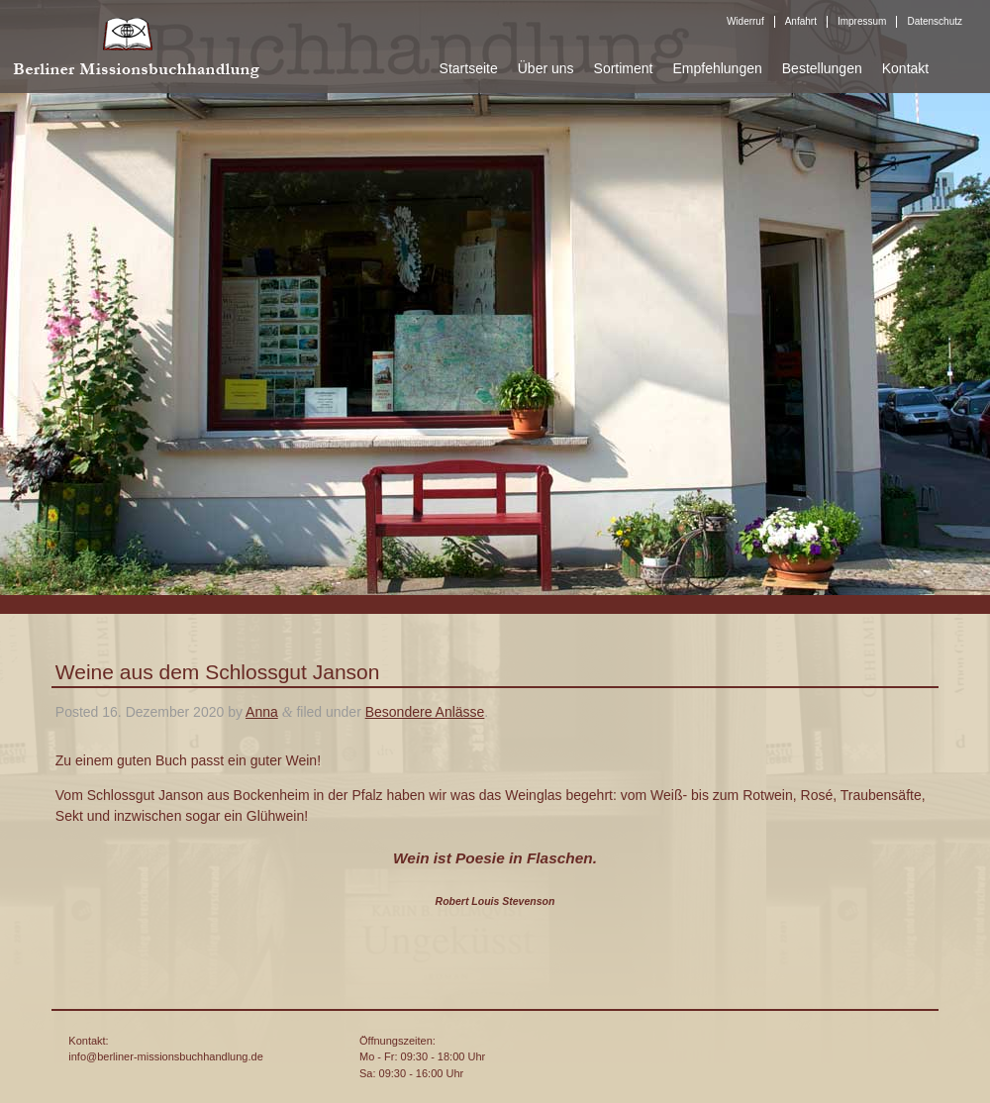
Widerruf (745, 21)
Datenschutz (934, 21)
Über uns (546, 68)
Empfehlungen (716, 68)
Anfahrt (801, 21)
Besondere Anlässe (425, 712)
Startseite (469, 68)
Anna (262, 712)
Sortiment (623, 68)
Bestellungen (822, 68)
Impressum (862, 21)
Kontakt (905, 68)
